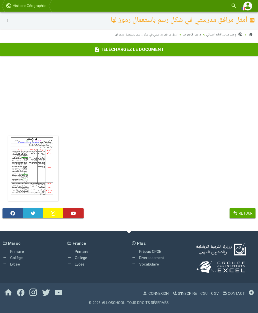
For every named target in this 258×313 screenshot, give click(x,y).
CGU (204, 293)
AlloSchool (113, 302)
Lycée (11, 264)
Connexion (156, 293)
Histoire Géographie (26, 5)
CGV (215, 293)
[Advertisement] (129, 96)
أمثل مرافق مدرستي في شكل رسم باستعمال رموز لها (141, 34)
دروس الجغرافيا (189, 34)
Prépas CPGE (146, 251)
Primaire (13, 251)
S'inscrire (184, 293)
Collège (12, 258)
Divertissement (147, 258)
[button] (248, 6)
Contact (233, 293)
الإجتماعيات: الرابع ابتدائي (223, 34)
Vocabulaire (145, 264)
